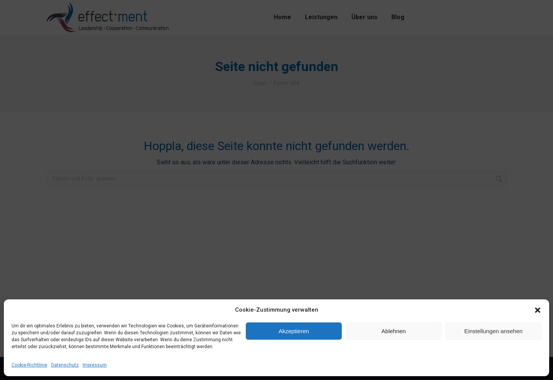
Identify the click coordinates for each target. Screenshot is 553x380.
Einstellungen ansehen (493, 331)
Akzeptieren (293, 331)
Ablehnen (393, 331)
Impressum (95, 365)
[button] (537, 310)
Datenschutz (65, 365)
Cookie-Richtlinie (29, 365)
